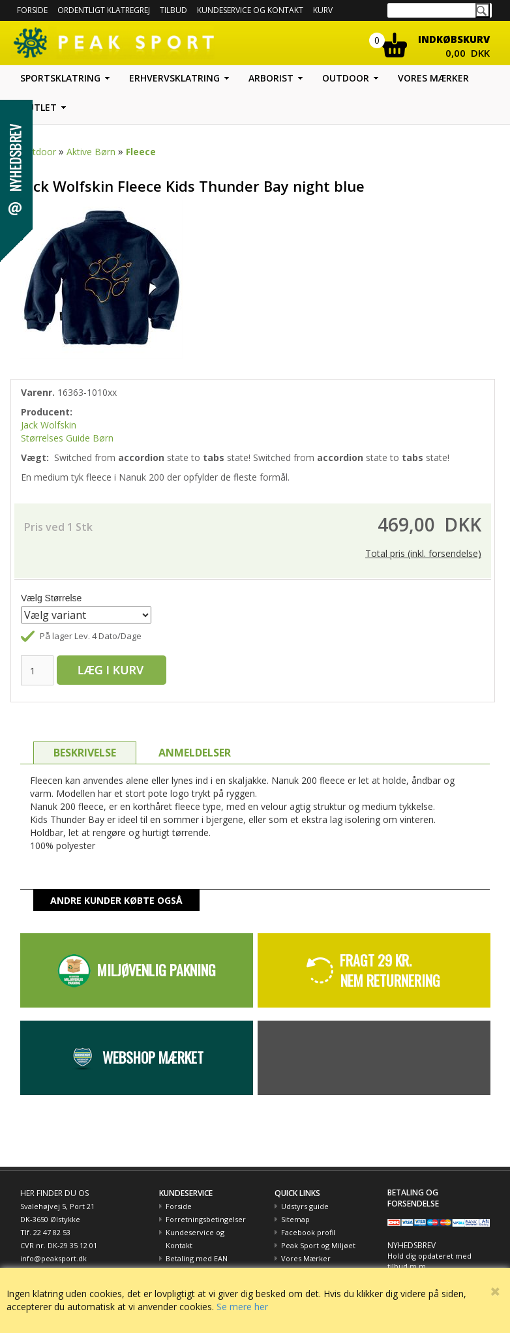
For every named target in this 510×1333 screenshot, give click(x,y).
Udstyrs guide (305, 1206)
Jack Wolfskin (48, 425)
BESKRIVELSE (84, 752)
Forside (32, 10)
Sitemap (295, 1219)
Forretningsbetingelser (206, 1219)
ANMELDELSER (194, 752)
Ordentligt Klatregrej (103, 10)
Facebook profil (308, 1232)
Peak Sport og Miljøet (318, 1245)
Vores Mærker (306, 1258)
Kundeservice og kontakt (250, 10)
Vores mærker (433, 78)
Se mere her (242, 1306)
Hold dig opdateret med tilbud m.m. (429, 1261)
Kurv (323, 10)
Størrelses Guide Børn (67, 438)
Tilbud (173, 10)
